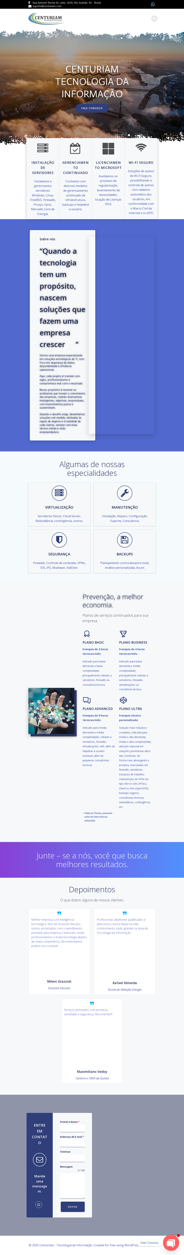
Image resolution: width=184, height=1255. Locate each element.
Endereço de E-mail (72, 1136)
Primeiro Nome (69, 1121)
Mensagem (66, 1166)
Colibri (150, 1245)
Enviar (72, 1206)
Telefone (65, 1151)
